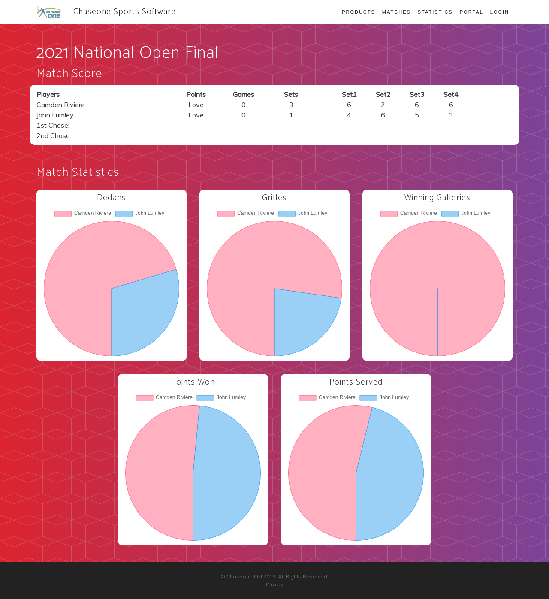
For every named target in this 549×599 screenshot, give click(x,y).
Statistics (435, 12)
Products (358, 12)
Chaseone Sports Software (106, 12)
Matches (396, 12)
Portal (471, 12)
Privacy (275, 584)
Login (499, 12)
